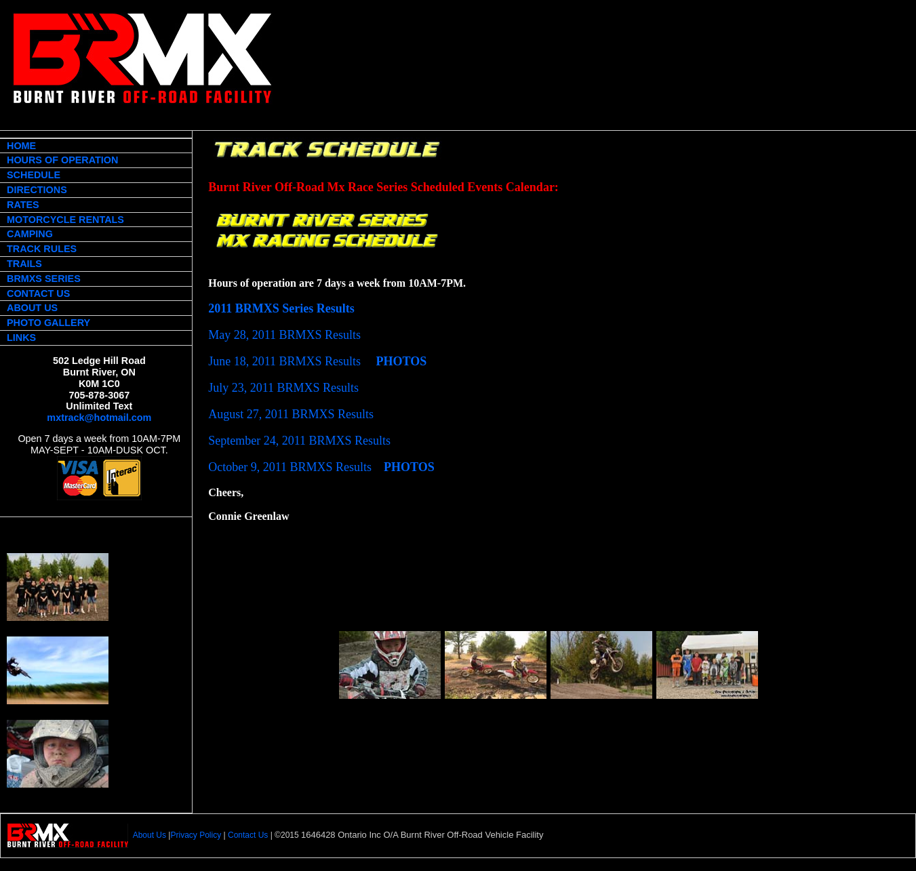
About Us (149, 835)
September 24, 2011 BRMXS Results (299, 440)
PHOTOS (401, 361)
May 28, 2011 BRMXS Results (284, 335)
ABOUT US (32, 307)
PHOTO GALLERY (48, 322)
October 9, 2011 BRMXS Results (290, 467)
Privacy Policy (195, 835)
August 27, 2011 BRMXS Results (291, 414)
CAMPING (30, 233)
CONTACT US (38, 293)
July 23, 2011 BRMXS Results (283, 387)
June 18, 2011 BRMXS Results (284, 361)
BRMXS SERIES (44, 278)
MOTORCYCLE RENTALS (65, 219)
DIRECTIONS (37, 189)
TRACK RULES (42, 248)
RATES (23, 204)
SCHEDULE (33, 174)
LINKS (21, 337)
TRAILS (24, 263)
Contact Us (248, 835)
